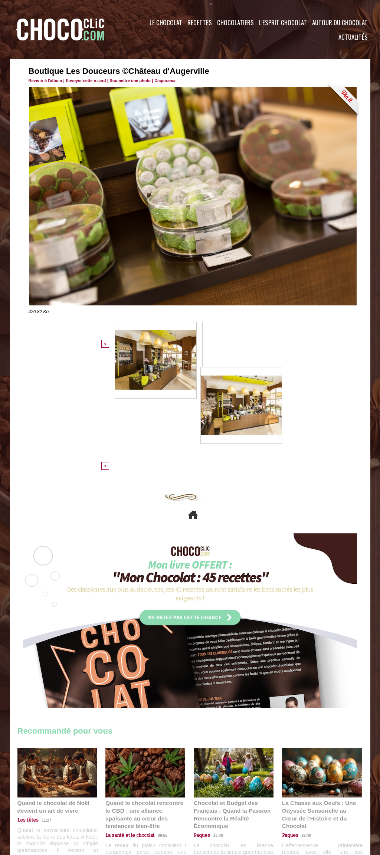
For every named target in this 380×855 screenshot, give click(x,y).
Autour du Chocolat (340, 22)
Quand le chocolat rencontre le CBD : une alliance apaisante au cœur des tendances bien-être (144, 689)
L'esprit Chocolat (283, 22)
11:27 (42, 698)
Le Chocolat (166, 22)
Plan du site (210, 810)
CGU (116, 810)
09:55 (157, 705)
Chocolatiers (235, 22)
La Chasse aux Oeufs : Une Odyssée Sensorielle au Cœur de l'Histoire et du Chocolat (319, 689)
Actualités (353, 37)
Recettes (199, 22)
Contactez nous (39, 810)
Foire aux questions (304, 810)
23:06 (215, 713)
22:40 (303, 705)
